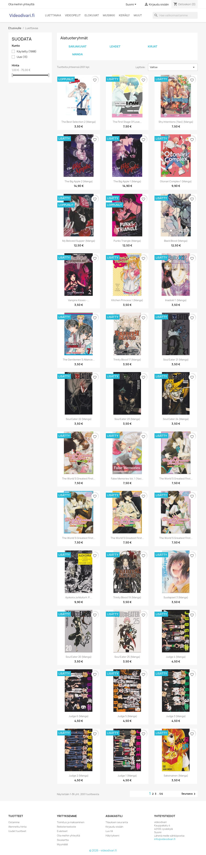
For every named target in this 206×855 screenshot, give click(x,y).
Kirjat (152, 46)
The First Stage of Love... (127, 121)
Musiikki (109, 15)
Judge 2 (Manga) (79, 775)
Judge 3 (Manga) (176, 716)
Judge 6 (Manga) (79, 716)
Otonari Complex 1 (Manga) (176, 181)
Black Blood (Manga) (176, 240)
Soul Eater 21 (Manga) (176, 359)
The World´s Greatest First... (78, 478)
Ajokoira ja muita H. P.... (78, 597)
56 (161, 793)
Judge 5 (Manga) (127, 716)
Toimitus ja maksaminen (70, 822)
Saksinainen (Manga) (176, 775)
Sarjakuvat (77, 46)
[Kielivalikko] (131, 5)
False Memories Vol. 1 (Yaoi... (127, 478)
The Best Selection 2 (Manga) (78, 121)
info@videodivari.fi (164, 839)
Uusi (22, 57)
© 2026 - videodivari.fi (103, 850)
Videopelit (73, 15)
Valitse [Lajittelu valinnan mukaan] (173, 67)
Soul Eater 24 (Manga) (176, 419)
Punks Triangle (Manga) (127, 240)
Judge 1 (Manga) (127, 775)
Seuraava (189, 794)
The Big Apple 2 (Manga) (79, 181)
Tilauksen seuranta (117, 822)
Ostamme (14, 822)
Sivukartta (63, 840)
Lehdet (115, 46)
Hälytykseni (112, 835)
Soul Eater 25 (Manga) (127, 656)
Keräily (124, 15)
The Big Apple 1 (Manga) (127, 181)
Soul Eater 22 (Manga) (79, 419)
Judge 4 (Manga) (176, 656)
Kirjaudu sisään (114, 826)
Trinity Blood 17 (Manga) (127, 359)
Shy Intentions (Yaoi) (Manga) (176, 121)
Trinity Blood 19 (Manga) (127, 597)
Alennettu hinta (17, 826)
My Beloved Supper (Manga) (78, 240)
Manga (77, 54)
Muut (138, 15)
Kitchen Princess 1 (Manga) (127, 300)
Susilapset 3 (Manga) (176, 597)
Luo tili (109, 831)
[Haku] (175, 15)
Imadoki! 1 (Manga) (176, 300)
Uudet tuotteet (17, 831)
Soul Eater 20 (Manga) (79, 656)
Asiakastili (114, 816)
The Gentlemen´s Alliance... (79, 359)
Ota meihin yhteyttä (21, 4)
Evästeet (62, 831)
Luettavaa (53, 15)
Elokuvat (92, 15)
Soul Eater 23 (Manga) (127, 419)
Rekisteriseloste (66, 826)
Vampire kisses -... (78, 300)
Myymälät (62, 844)
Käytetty (26, 51)
